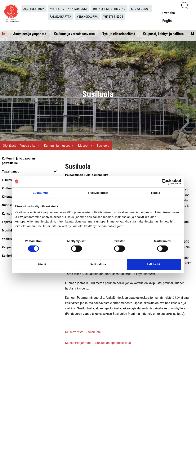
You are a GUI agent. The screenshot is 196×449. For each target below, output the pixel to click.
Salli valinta (98, 264)
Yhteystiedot (115, 17)
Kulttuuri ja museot (57, 145)
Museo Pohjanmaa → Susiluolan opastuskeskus (98, 343)
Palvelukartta (59, 17)
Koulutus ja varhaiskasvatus (74, 33)
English (169, 20)
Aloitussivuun (31, 9)
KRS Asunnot (143, 9)
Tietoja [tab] (155, 192)
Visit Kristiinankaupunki (67, 9)
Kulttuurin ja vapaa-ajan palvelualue (18, 160)
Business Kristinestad (110, 9)
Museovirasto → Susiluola (83, 332)
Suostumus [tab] (41, 192)
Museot (83, 145)
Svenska (169, 12)
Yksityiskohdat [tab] (98, 192)
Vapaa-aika (28, 145)
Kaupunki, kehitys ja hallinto (163, 33)
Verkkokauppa (88, 17)
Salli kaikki (154, 264)
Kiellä (42, 264)
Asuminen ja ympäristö (29, 33)
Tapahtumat (10, 171)
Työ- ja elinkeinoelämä (118, 33)
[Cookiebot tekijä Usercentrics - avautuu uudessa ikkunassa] (164, 182)
